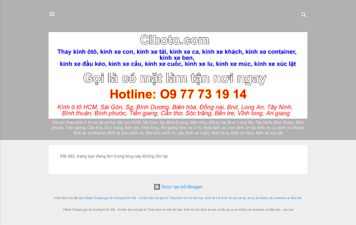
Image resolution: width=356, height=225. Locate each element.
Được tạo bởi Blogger (178, 186)
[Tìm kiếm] (303, 16)
